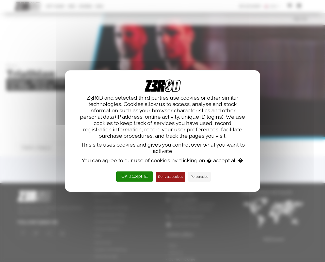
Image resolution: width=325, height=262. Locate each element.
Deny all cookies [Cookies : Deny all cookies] (170, 177)
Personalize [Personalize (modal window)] (199, 177)
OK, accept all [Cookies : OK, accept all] (134, 176)
